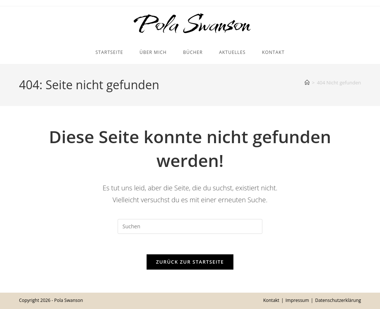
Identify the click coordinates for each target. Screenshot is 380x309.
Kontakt (271, 300)
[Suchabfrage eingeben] (190, 228)
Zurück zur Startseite (190, 266)
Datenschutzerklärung (338, 300)
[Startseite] (307, 84)
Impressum (297, 300)
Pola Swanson (190, 24)
